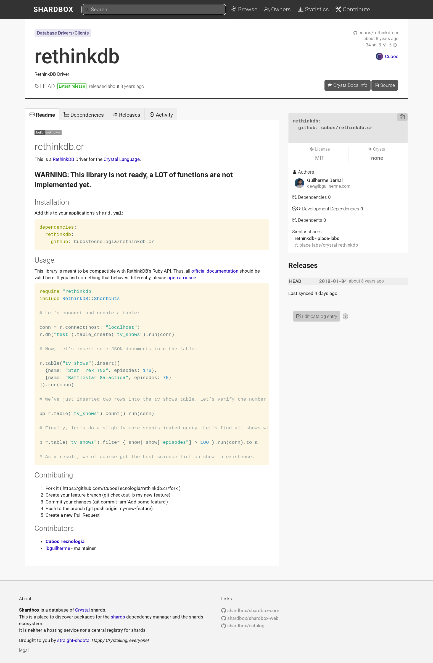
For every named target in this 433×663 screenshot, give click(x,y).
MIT (319, 158)
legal (24, 650)
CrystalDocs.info (348, 85)
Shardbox (53, 9)
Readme (42, 115)
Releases (126, 115)
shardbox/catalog (242, 625)
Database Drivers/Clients (63, 33)
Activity (161, 115)
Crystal (82, 609)
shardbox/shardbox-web (249, 618)
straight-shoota (73, 640)
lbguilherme (58, 548)
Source (384, 85)
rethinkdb (77, 56)
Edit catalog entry (316, 316)
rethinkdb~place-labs (317, 238)
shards (118, 616)
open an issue (181, 277)
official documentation (214, 270)
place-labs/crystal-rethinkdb (326, 245)
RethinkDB (63, 159)
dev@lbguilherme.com (328, 186)
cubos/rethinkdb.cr (375, 32)
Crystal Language (122, 159)
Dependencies (84, 115)
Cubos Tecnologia (65, 541)
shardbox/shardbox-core (250, 610)
